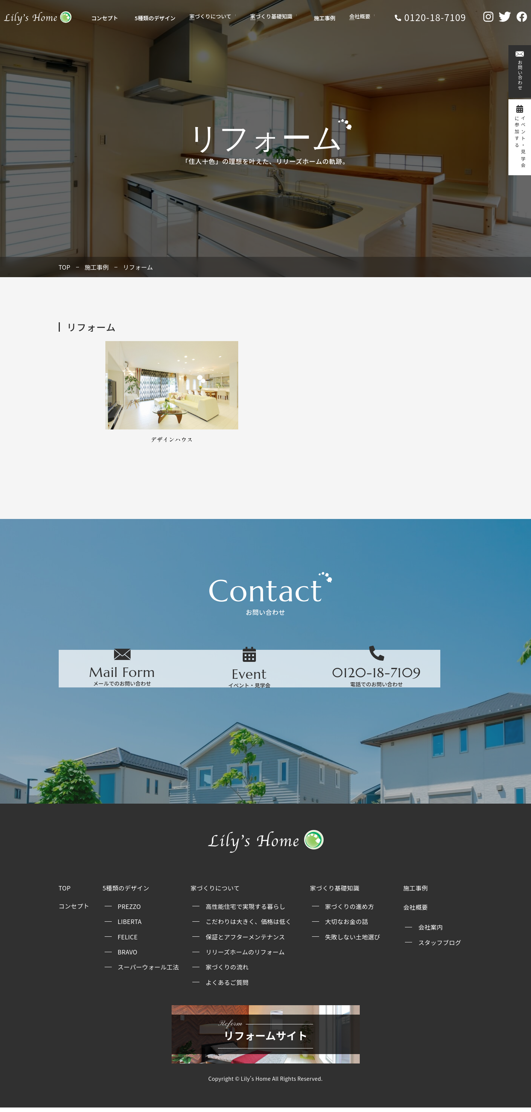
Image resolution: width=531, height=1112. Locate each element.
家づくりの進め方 (349, 910)
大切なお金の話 (346, 925)
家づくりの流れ (226, 971)
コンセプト (107, 19)
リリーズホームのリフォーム (245, 956)
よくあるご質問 (226, 986)
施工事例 (315, 19)
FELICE (128, 941)
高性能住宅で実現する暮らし (245, 910)
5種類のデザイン (152, 19)
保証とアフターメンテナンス (245, 941)
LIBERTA (130, 925)
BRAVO (127, 956)
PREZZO (129, 910)
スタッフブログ (439, 946)
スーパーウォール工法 (148, 971)
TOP (64, 267)
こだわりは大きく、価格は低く (248, 925)
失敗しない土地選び (352, 941)
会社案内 (430, 931)
